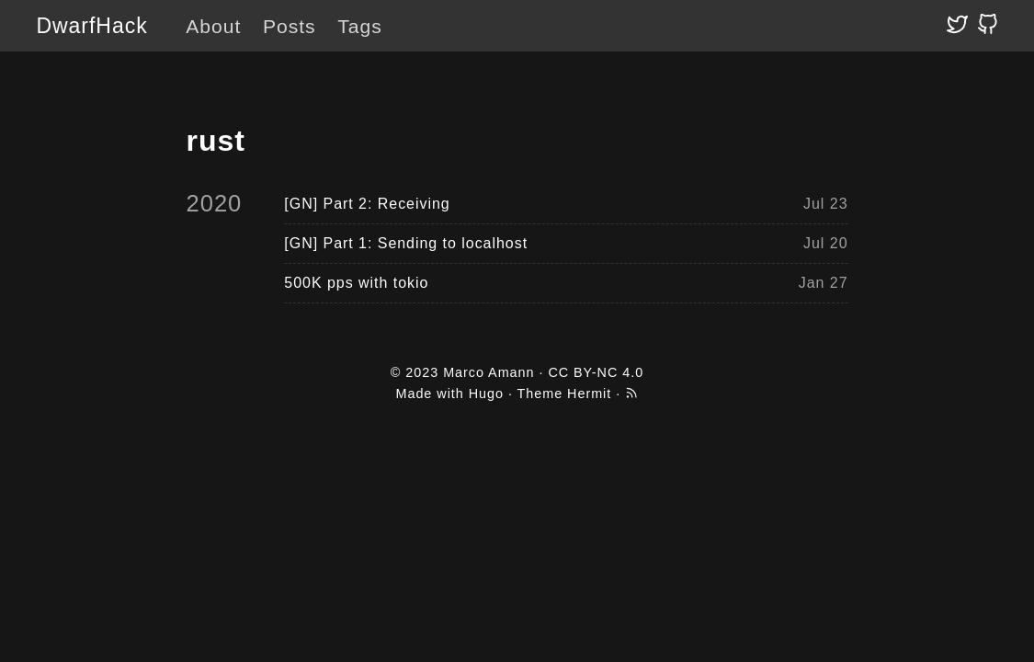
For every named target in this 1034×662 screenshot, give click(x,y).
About (213, 26)
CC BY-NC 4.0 (595, 372)
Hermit (589, 393)
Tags (359, 26)
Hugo (486, 393)
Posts (289, 26)
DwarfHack (91, 26)
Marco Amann (488, 372)
